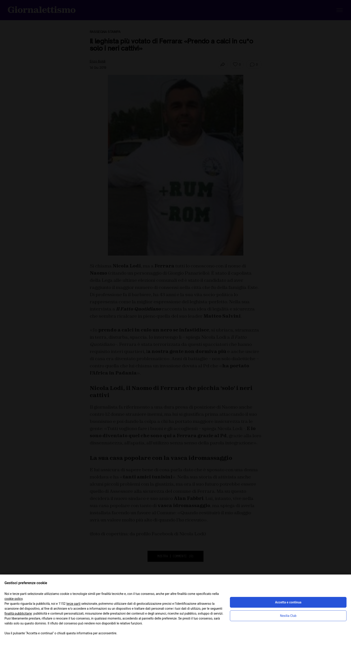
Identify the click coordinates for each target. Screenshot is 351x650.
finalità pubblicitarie (18, 613)
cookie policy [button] (13, 598)
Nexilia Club (288, 616)
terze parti (73, 603)
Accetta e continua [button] (288, 602)
